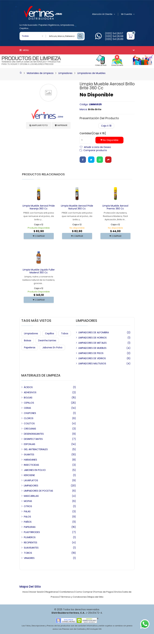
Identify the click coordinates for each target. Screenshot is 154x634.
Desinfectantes (47, 340)
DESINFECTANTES (33, 439)
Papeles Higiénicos (49, 25)
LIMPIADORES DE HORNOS (92, 337)
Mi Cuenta (128, 14)
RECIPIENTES (30, 542)
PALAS (27, 511)
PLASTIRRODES (32, 532)
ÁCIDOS (28, 387)
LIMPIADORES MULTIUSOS (92, 363)
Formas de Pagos (103, 591)
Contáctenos (67, 591)
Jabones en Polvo (52, 347)
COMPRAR (39, 236)
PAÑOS (28, 521)
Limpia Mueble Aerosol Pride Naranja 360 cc (39, 207)
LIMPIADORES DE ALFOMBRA (93, 332)
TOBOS (28, 553)
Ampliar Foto (38, 125)
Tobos (64, 333)
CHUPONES (30, 413)
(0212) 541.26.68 (114, 36)
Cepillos (24, 28)
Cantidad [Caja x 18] (93, 133)
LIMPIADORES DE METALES (92, 342)
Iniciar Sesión (37, 591)
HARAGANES (30, 459)
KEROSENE (29, 475)
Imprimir (61, 125)
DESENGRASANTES (34, 433)
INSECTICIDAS (31, 465)
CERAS (27, 408)
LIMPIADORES (31, 485)
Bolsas (27, 340)
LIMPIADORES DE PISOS (90, 353)
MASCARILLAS (31, 496)
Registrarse (52, 591)
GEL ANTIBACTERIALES (36, 449)
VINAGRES (29, 558)
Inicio (25, 591)
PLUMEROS (30, 537)
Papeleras (29, 347)
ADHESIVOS (30, 392)
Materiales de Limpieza (40, 73)
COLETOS (29, 423)
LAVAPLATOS (31, 480)
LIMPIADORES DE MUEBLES (92, 348)
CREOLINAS (30, 428)
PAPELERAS (30, 527)
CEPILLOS (29, 402)
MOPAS (28, 501)
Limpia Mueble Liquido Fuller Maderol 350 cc (39, 271)
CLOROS (28, 418)
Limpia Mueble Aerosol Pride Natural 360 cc (77, 207)
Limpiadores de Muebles (91, 73)
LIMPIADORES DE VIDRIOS (92, 358)
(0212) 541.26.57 (114, 33)
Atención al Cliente (103, 14)
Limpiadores (67, 25)
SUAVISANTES (31, 547)
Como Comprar (84, 591)
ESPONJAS (29, 444)
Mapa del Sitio (95, 596)
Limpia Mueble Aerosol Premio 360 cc (115, 207)
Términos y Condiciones (73, 596)
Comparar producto (95, 150)
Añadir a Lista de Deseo (97, 146)
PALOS (27, 516)
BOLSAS (28, 397)
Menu (24, 50)
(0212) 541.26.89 (114, 39)
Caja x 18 (106, 125)
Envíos (118, 591)
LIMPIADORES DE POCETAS (38, 490)
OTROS (28, 506)
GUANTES (29, 454)
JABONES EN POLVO (35, 470)
